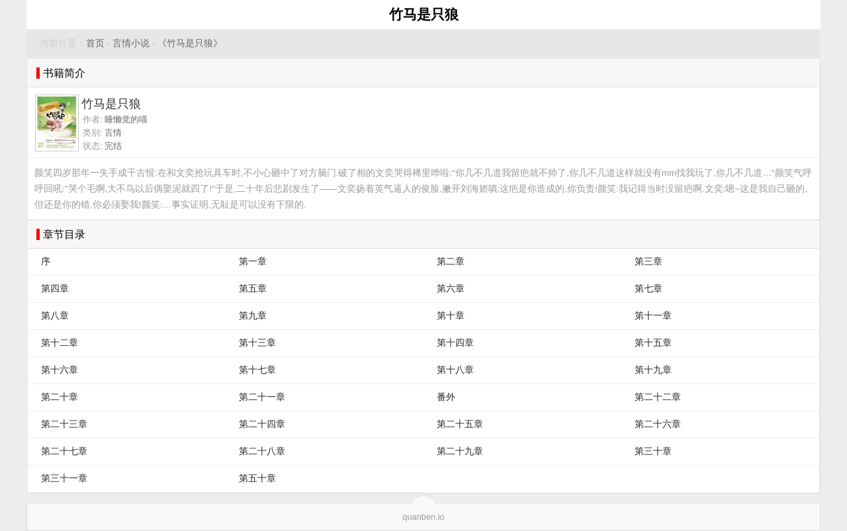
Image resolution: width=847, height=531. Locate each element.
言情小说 (131, 43)
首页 (95, 43)
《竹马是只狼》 (189, 43)
